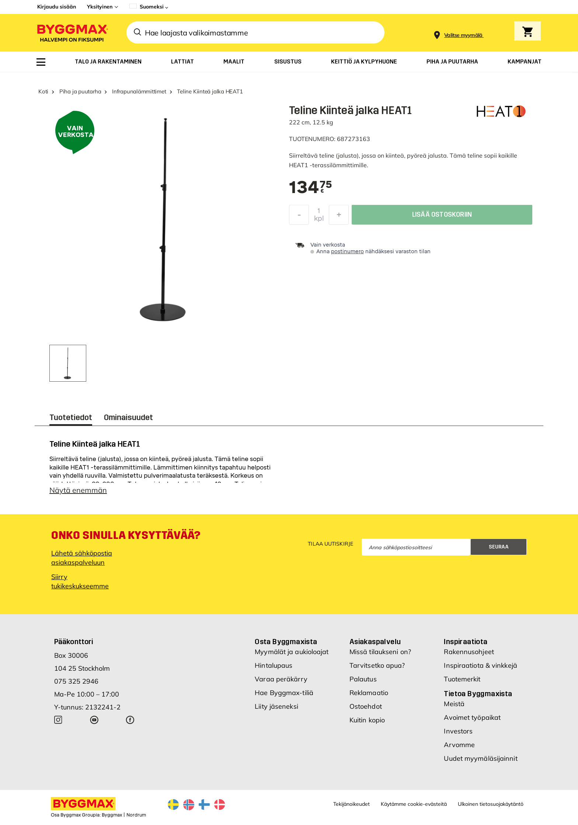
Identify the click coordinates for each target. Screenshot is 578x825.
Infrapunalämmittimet (139, 91)
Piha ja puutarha (80, 91)
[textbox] (310, 188)
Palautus (363, 679)
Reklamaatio (368, 692)
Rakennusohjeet (469, 651)
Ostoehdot (365, 706)
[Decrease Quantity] (299, 217)
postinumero (347, 251)
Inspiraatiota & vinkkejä (480, 665)
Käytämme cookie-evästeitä (414, 804)
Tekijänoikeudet (351, 804)
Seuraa (499, 547)
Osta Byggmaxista (286, 641)
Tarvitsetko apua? (377, 665)
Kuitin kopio (367, 720)
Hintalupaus (273, 665)
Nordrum (136, 815)
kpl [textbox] (319, 220)
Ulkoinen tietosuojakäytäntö (490, 804)
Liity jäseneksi (276, 706)
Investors (458, 731)
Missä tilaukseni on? (380, 651)
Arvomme (459, 744)
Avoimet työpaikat (472, 717)
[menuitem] (40, 62)
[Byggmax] (71, 32)
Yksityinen (99, 6)
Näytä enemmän (78, 490)
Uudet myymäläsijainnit (480, 758)
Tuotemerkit (462, 679)
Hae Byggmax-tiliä (284, 692)
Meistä (454, 703)
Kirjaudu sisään (56, 6)
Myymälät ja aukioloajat (291, 651)
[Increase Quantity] (339, 217)
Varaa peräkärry (281, 679)
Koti (43, 91)
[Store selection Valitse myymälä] (463, 35)
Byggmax (112, 815)
